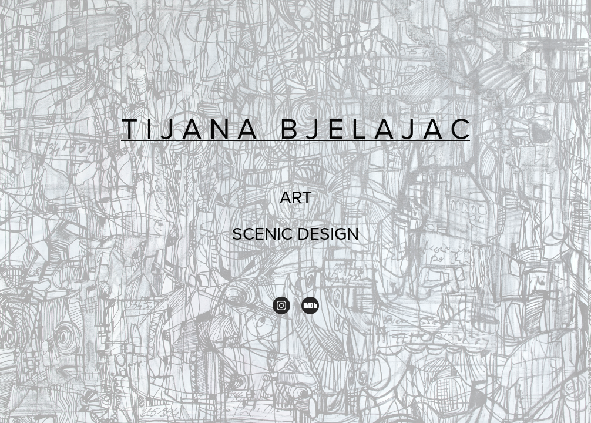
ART (296, 196)
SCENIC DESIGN (295, 233)
